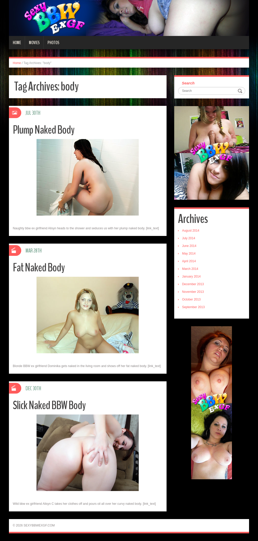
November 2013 (193, 292)
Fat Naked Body (39, 267)
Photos (53, 43)
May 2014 (189, 253)
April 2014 (189, 261)
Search (188, 83)
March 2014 (190, 269)
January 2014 (191, 276)
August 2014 (190, 230)
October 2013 (191, 299)
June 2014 (189, 246)
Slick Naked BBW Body (49, 405)
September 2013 (193, 307)
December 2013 (193, 284)
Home (17, 43)
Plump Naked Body (43, 130)
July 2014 (188, 238)
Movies (34, 43)
